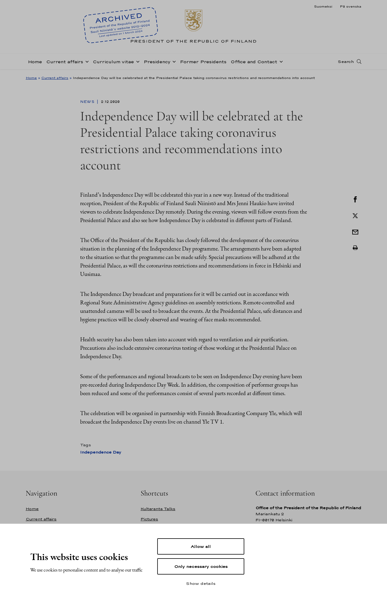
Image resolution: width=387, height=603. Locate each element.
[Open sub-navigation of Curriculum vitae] (136, 61)
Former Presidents (203, 61)
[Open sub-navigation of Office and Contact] (280, 61)
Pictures (149, 519)
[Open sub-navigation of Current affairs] (86, 61)
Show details (201, 583)
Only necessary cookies (201, 566)
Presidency (157, 61)
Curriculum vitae (113, 61)
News (88, 101)
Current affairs (64, 61)
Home (35, 61)
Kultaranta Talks (158, 508)
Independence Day (100, 452)
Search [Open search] (346, 61)
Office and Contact (254, 61)
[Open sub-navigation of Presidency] (173, 61)
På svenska (350, 6)
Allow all (201, 546)
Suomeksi (323, 6)
